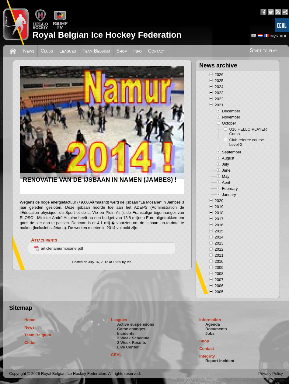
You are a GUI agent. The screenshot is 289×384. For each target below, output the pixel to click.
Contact (156, 50)
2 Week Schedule (133, 338)
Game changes (131, 329)
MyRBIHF (278, 36)
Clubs (47, 50)
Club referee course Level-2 (246, 142)
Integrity (207, 356)
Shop (122, 50)
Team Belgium (96, 50)
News (28, 50)
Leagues (67, 50)
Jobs (209, 333)
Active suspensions (135, 324)
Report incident (219, 360)
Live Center (128, 347)
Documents (216, 329)
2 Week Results (131, 342)
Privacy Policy (270, 373)
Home (29, 319)
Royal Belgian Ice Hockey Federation (106, 34)
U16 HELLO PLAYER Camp (248, 131)
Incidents (125, 333)
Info (137, 50)
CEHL (116, 354)
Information (210, 319)
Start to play (263, 50)
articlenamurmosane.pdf (58, 248)
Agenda (212, 324)
